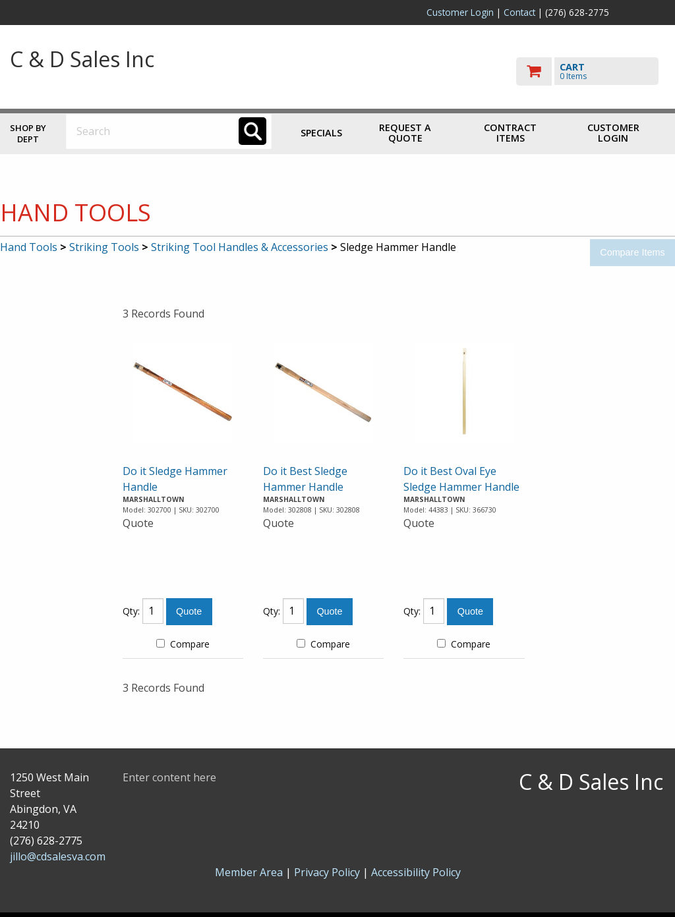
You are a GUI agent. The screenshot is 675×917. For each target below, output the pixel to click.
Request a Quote (405, 132)
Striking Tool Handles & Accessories (239, 247)
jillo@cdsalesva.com (57, 856)
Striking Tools (104, 247)
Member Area (249, 872)
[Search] (252, 131)
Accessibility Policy (416, 872)
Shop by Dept (28, 133)
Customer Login (460, 12)
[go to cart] (590, 71)
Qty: (131, 611)
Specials (321, 132)
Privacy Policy (328, 872)
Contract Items (510, 132)
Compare (183, 644)
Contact (519, 12)
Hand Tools (28, 247)
